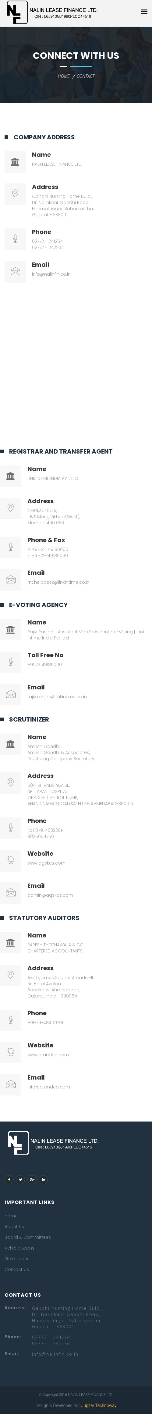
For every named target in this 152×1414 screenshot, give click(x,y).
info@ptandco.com (48, 1087)
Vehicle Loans (19, 1248)
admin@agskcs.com (50, 895)
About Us (14, 1227)
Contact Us (17, 1269)
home (63, 76)
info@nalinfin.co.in (51, 274)
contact (85, 76)
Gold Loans (17, 1259)
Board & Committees (28, 1237)
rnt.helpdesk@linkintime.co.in (58, 582)
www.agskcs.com (46, 863)
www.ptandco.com (48, 1055)
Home (11, 1216)
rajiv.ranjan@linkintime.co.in (57, 697)
